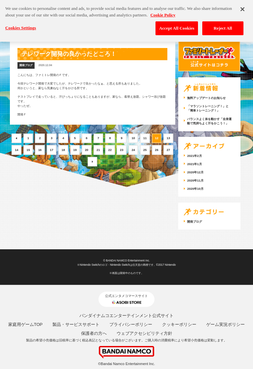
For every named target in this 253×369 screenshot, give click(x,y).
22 (110, 150)
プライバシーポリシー (130, 324)
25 (145, 150)
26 (156, 150)
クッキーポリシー (179, 324)
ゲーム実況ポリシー (225, 324)
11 (145, 138)
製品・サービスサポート (75, 324)
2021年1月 (194, 164)
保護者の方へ (94, 333)
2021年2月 (194, 156)
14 (16, 150)
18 (63, 150)
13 (168, 138)
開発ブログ (26, 65)
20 (87, 150)
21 (98, 150)
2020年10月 (195, 188)
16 (40, 150)
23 (122, 150)
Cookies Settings (20, 25)
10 (133, 138)
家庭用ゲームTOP (25, 324)
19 (75, 150)
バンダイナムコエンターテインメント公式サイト (126, 315)
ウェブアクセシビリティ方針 (144, 333)
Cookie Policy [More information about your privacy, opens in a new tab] (162, 12)
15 (28, 150)
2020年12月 (195, 172)
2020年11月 (195, 180)
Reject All (223, 25)
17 (51, 150)
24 (133, 150)
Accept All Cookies (176, 25)
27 (168, 150)
